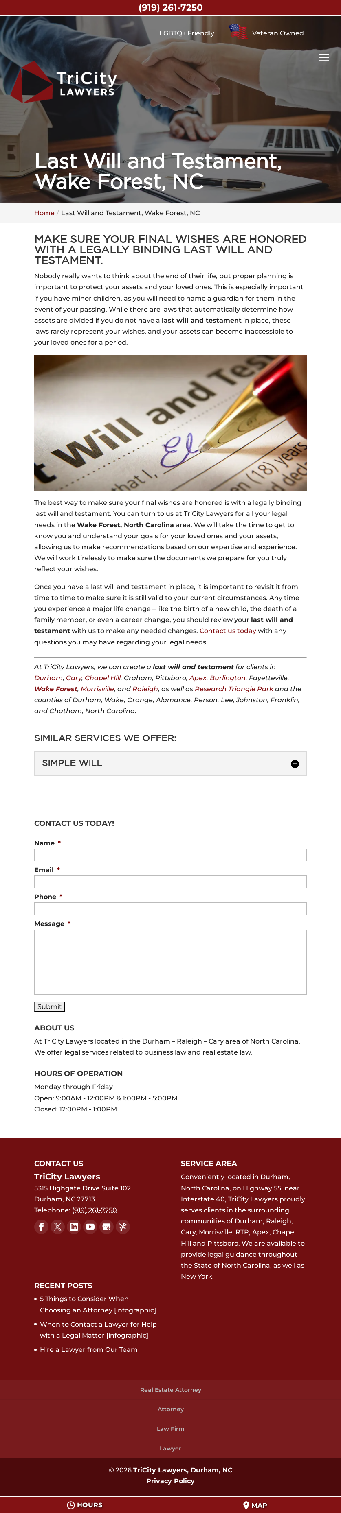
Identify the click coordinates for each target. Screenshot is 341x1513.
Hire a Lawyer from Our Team (89, 1350)
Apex (198, 678)
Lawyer (170, 1448)
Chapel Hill (103, 678)
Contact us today (228, 631)
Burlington (228, 678)
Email (47, 870)
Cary (73, 678)
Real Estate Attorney (170, 1389)
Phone (48, 897)
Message (52, 924)
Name (47, 843)
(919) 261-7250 (171, 7)
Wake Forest (55, 689)
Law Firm (171, 1428)
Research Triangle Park (234, 689)
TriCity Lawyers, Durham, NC (183, 1470)
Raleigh (145, 689)
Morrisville (97, 689)
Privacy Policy (170, 1481)
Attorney (171, 1409)
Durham (48, 678)
